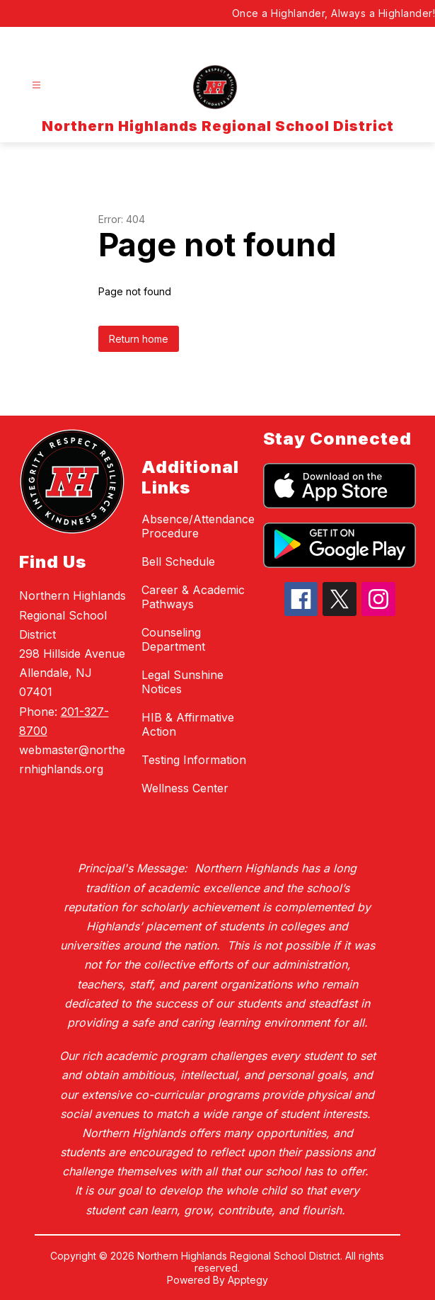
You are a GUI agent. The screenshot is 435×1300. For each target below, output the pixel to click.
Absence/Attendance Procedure (198, 526)
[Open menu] (36, 85)
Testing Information (193, 760)
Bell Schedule (178, 561)
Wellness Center (184, 788)
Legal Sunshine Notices (182, 682)
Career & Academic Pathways (193, 597)
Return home (138, 339)
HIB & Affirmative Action (187, 724)
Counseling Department (173, 639)
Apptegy (248, 1280)
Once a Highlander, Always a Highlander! (334, 13)
